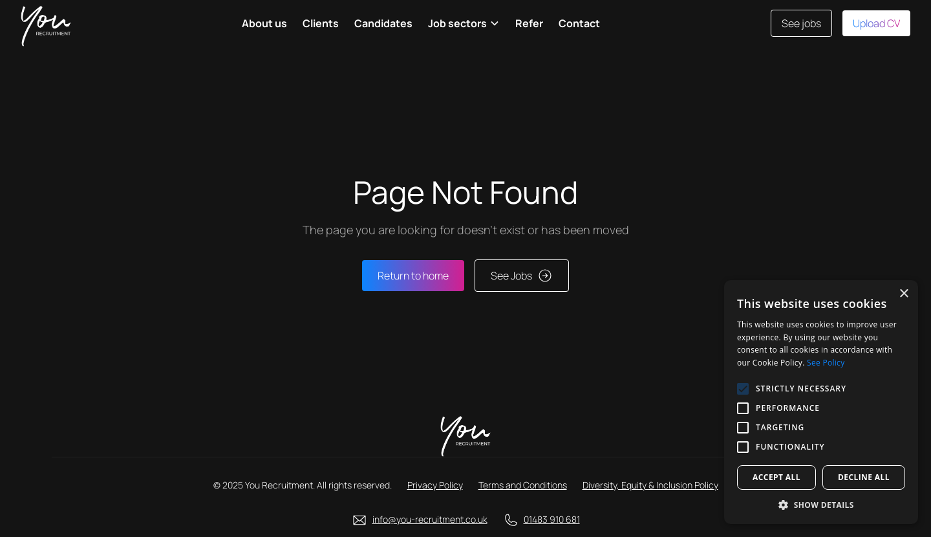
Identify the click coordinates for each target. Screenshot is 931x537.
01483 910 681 (552, 519)
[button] (464, 23)
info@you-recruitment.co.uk (429, 519)
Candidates (383, 23)
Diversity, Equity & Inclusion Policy (650, 485)
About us (264, 23)
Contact (579, 23)
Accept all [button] (776, 477)
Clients (321, 23)
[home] (46, 23)
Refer (529, 23)
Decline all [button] (864, 477)
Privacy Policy (435, 485)
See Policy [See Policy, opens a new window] (825, 362)
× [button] (903, 294)
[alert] (821, 402)
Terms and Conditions (522, 485)
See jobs (801, 23)
